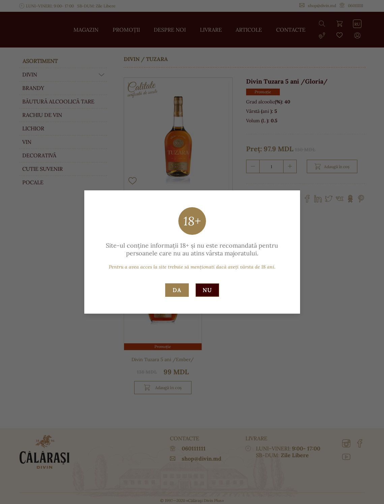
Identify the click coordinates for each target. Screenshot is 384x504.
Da (177, 290)
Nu (207, 290)
